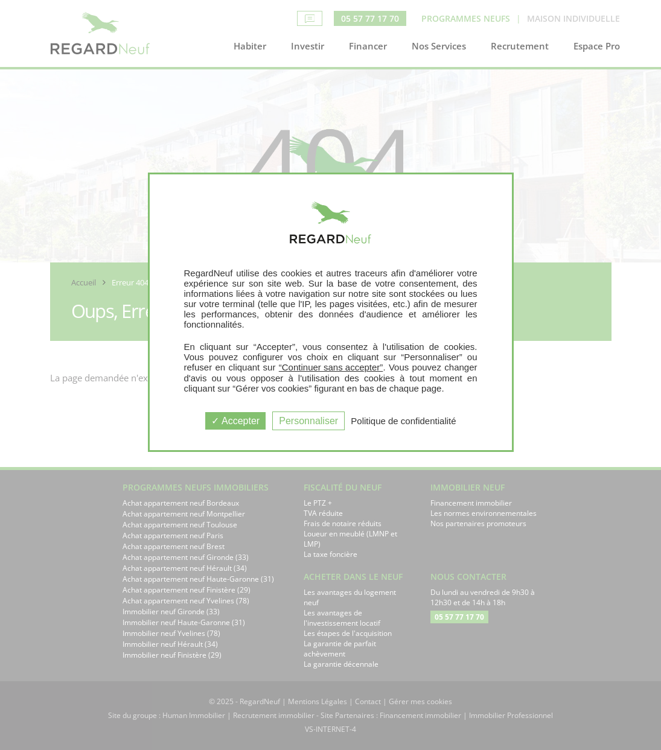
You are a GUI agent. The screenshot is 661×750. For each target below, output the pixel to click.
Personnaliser (308, 421)
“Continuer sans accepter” (331, 367)
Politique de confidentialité (403, 421)
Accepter (235, 421)
